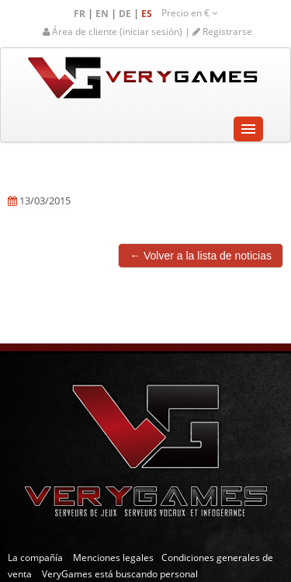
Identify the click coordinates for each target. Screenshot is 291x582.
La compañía (35, 557)
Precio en (189, 12)
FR (81, 13)
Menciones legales (113, 557)
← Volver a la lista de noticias (201, 255)
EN (103, 13)
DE (126, 13)
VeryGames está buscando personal (120, 573)
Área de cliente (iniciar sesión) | (117, 31)
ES (147, 13)
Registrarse (222, 31)
